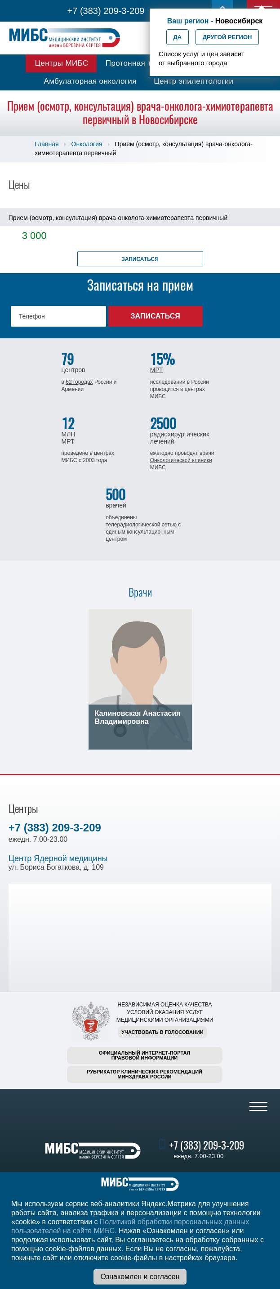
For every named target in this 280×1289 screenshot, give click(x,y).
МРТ (156, 369)
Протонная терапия (142, 63)
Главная (46, 144)
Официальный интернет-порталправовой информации (145, 1055)
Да (177, 37)
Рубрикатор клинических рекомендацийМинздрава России (144, 1074)
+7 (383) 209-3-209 (106, 10)
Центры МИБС (61, 63)
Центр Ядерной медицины (58, 858)
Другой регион (227, 37)
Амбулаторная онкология (90, 81)
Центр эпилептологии (193, 81)
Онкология (86, 144)
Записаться (140, 259)
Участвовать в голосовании (162, 1032)
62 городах (79, 382)
